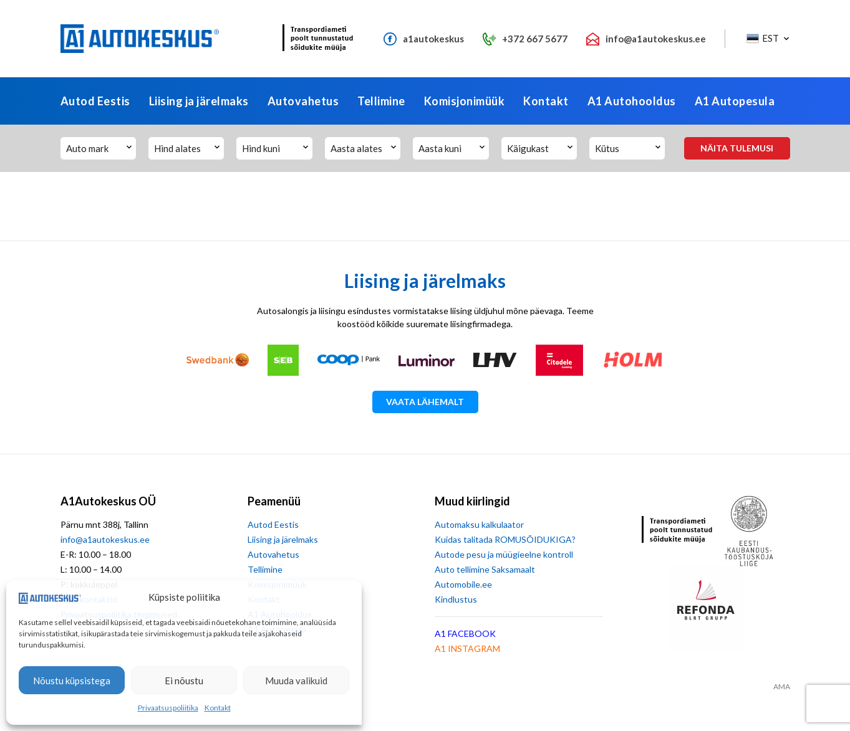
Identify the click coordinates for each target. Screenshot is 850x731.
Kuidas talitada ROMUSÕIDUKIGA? (505, 539)
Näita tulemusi (736, 148)
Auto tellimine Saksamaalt (485, 569)
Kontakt (218, 707)
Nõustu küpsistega (71, 680)
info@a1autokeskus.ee (105, 539)
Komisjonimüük (464, 101)
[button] (766, 38)
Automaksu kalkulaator (479, 524)
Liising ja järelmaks (199, 101)
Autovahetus (303, 101)
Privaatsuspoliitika (168, 707)
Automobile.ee (463, 584)
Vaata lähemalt (425, 401)
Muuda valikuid (296, 680)
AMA (781, 686)
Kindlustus (456, 599)
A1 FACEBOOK (465, 633)
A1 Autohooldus (631, 101)
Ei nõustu (184, 680)
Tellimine (381, 101)
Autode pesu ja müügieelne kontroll (504, 554)
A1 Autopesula (735, 101)
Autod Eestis (95, 101)
